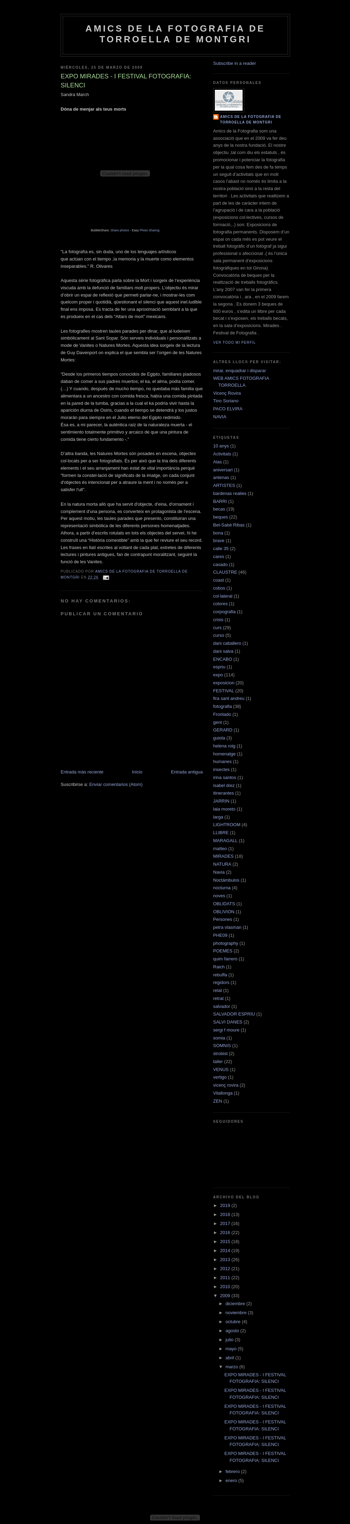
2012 (225, 1268)
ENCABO (222, 659)
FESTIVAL (223, 690)
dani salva (223, 651)
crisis (218, 619)
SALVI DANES (227, 1022)
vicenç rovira (225, 1085)
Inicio (137, 771)
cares (218, 556)
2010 (225, 1286)
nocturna (222, 887)
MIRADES (223, 856)
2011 (225, 1277)
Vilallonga (223, 1093)
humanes (222, 761)
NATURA (222, 864)
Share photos (120, 230)
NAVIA (219, 416)
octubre (234, 1321)
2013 (225, 1259)
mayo (232, 1348)
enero (232, 1480)
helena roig (224, 745)
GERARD (223, 730)
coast (218, 580)
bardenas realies (229, 493)
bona (218, 533)
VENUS (221, 1069)
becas (219, 509)
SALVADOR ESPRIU (234, 1014)
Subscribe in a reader (234, 63)
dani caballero (227, 643)
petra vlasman (227, 927)
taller (218, 1061)
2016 (225, 1232)
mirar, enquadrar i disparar (239, 370)
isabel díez (224, 785)
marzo (232, 1366)
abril (230, 1357)
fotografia (222, 706)
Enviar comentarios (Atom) (115, 784)
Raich (219, 966)
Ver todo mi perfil (234, 342)
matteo (220, 848)
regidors (221, 982)
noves (219, 895)
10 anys (221, 445)
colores (220, 603)
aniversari (223, 469)
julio (230, 1339)
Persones (222, 919)
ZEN (217, 1101)
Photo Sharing (149, 230)
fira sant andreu (228, 698)
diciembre (236, 1303)
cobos (219, 588)
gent (217, 722)
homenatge (224, 753)
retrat (218, 998)
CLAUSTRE (225, 572)
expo (218, 674)
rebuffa (220, 974)
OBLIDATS (224, 903)
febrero (233, 1471)
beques (220, 517)
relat (217, 990)
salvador (221, 1006)
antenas (221, 477)
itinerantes (223, 793)
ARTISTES (224, 485)
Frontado (222, 714)
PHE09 (220, 935)
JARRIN (221, 801)
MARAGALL (225, 840)
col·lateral (223, 596)
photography (225, 943)
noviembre (237, 1312)
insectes (221, 769)
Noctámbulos (226, 880)
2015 (225, 1241)
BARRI (220, 501)
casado (220, 564)
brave (219, 540)
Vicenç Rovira (227, 393)
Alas (217, 461)
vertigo (220, 1077)
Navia (219, 872)
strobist (220, 1053)
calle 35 (221, 548)
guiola (219, 737)
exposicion (223, 682)
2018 (225, 1214)
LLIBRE (221, 832)
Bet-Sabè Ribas (229, 525)
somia (219, 1038)
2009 (225, 1295)
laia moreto (224, 809)
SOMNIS (222, 1045)
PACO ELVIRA (228, 408)
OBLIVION (223, 911)
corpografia (224, 611)
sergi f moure (226, 1030)
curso (218, 635)
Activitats (222, 453)
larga (218, 817)
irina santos (224, 777)
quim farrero (225, 958)
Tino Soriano (225, 400)
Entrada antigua (187, 771)
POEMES (223, 950)
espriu (219, 666)
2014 (225, 1250)
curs (217, 627)
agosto (233, 1330)
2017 (225, 1223)
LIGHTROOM (226, 824)
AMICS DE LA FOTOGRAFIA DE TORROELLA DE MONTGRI (175, 33)
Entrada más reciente (82, 771)
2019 (225, 1205)
